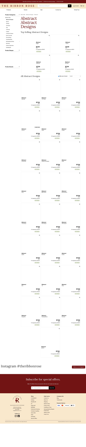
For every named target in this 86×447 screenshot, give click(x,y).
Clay (7, 28)
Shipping (46, 424)
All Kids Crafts (8, 17)
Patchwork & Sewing (35, 431)
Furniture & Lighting (35, 433)
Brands (25, 10)
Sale (41, 10)
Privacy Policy (47, 428)
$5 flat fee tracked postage (49, 1)
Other (32, 437)
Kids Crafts (23, 14)
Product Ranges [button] (12, 52)
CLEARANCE (33, 420)
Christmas (8, 26)
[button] (75, 6)
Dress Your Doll (9, 37)
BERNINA (33, 429)
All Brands (33, 439)
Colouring (8, 30)
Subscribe (51, 409)
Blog (58, 420)
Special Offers (34, 441)
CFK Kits (7, 24)
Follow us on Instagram (78, 368)
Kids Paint (8, 45)
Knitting (32, 422)
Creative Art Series (9, 34)
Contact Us (58, 10)
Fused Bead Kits (9, 41)
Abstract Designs (29, 14)
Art (31, 426)
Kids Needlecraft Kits (13, 43)
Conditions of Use (47, 429)
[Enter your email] (41, 409)
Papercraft (33, 428)
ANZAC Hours (47, 435)
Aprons (7, 22)
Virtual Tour (46, 437)
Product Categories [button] (12, 15)
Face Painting (8, 39)
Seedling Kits (8, 49)
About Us (46, 422)
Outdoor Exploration (10, 47)
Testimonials (59, 422)
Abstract (7, 72)
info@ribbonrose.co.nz (17, 432)
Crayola (7, 32)
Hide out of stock (63, 76)
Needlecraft (33, 424)
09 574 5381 (60, 1)
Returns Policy (47, 426)
